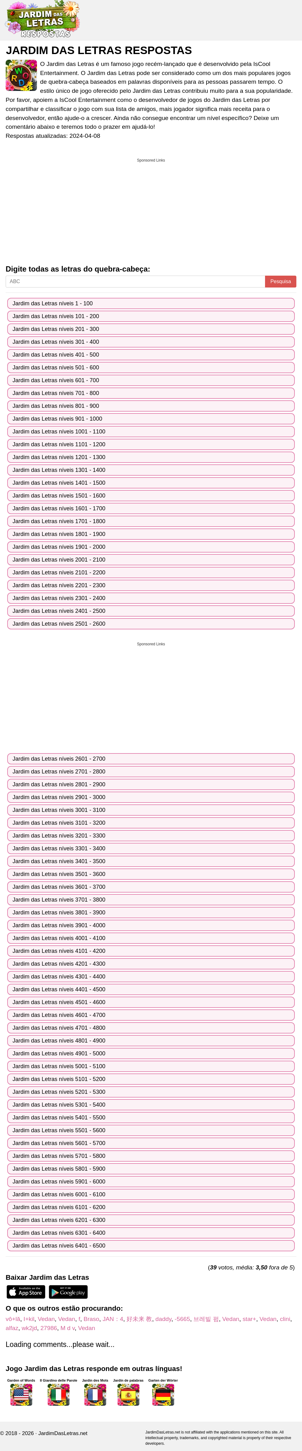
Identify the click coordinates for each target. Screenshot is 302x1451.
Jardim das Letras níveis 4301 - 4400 (59, 976)
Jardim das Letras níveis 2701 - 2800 (59, 771)
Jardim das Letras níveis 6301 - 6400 (59, 1233)
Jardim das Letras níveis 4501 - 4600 (59, 1002)
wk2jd (29, 1328)
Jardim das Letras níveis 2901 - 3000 (59, 797)
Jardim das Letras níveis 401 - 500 (56, 355)
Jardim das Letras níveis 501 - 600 (56, 367)
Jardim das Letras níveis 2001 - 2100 (59, 560)
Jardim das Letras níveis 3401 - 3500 (59, 861)
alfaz (12, 1328)
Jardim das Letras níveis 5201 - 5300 (59, 1092)
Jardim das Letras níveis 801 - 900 (56, 406)
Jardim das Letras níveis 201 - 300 (56, 329)
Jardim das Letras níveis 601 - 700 (56, 380)
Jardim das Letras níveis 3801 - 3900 (59, 912)
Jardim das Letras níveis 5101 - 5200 (59, 1079)
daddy (163, 1319)
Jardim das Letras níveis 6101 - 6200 (59, 1207)
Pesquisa (280, 281)
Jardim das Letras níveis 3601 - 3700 (59, 887)
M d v (67, 1328)
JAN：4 (112, 1319)
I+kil (28, 1319)
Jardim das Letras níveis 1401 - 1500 (59, 483)
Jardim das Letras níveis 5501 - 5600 (59, 1130)
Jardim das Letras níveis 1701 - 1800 (59, 521)
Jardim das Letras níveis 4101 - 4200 (59, 951)
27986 (48, 1328)
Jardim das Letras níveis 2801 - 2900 (59, 784)
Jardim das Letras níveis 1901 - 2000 (59, 547)
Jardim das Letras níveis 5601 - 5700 (59, 1143)
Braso (91, 1319)
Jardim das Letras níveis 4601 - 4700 (59, 1015)
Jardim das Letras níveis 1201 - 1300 (59, 457)
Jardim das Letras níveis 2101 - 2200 (59, 572)
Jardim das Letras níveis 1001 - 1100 (59, 431)
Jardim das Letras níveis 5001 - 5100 (59, 1066)
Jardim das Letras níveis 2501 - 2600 (59, 624)
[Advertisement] (151, 209)
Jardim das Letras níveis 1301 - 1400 (59, 470)
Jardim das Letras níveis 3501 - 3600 (59, 874)
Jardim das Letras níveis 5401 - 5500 (59, 1117)
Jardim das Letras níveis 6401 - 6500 (59, 1246)
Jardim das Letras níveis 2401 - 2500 (59, 611)
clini (285, 1319)
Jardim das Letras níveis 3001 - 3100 (59, 810)
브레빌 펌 (206, 1319)
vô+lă (13, 1319)
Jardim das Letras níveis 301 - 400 (56, 342)
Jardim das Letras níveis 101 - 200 (56, 316)
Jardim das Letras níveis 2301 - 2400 (59, 598)
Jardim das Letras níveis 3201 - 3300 (59, 836)
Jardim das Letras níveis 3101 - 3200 (59, 823)
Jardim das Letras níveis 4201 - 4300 (59, 964)
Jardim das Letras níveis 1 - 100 (53, 303)
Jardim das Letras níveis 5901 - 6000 (59, 1181)
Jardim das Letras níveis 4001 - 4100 (59, 938)
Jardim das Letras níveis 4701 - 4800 (59, 1028)
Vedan (46, 1319)
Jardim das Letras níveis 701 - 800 (56, 393)
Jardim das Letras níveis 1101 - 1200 (59, 444)
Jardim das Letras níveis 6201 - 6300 (59, 1220)
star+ (249, 1319)
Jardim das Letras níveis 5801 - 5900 (59, 1169)
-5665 (182, 1319)
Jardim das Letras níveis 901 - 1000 (57, 419)
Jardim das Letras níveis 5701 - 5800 (59, 1156)
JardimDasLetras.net (62, 1433)
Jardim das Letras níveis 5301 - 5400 (59, 1105)
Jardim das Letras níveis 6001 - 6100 (59, 1194)
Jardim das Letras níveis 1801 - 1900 (59, 534)
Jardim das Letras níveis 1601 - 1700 (59, 508)
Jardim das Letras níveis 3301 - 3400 (59, 848)
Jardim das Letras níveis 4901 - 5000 (59, 1053)
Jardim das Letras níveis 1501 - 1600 (59, 496)
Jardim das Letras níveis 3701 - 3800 (59, 900)
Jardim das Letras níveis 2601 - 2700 (59, 759)
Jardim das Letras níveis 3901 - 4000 (59, 925)
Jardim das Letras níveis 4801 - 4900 (59, 1041)
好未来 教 (139, 1319)
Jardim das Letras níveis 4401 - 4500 (59, 989)
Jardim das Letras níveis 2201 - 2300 (59, 585)
